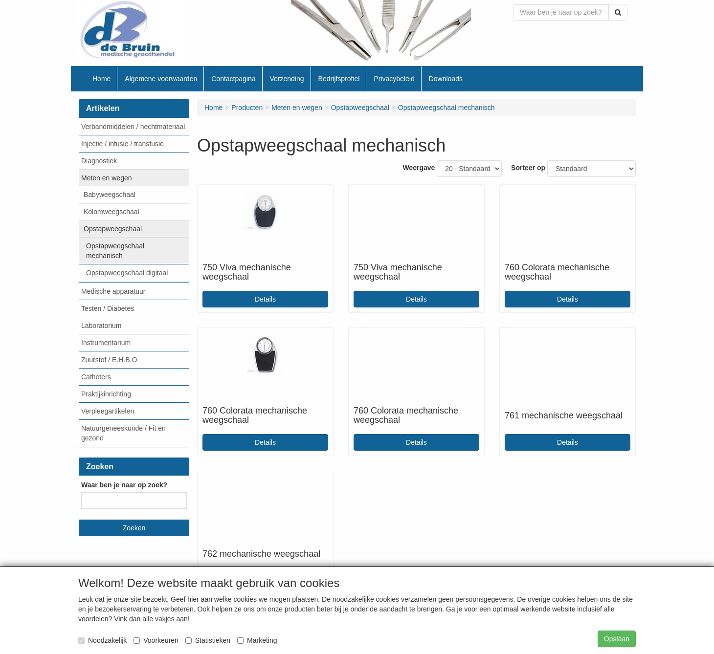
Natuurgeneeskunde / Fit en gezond (123, 433)
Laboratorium (101, 325)
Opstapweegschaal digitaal (127, 273)
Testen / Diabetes (107, 308)
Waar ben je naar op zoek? (124, 485)
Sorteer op (528, 168)
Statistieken (207, 640)
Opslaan (616, 639)
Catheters (96, 377)
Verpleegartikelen (107, 411)
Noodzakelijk (102, 640)
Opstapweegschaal (113, 229)
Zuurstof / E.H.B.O (109, 360)
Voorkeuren (156, 640)
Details (265, 299)
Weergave (418, 168)
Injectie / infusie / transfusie (122, 144)
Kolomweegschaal (111, 212)
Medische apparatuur (113, 291)
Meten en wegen (106, 178)
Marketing (257, 640)
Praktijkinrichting (106, 394)
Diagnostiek (99, 161)
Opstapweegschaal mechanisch (115, 251)
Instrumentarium (106, 343)
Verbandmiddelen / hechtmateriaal (133, 127)
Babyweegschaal (109, 194)
